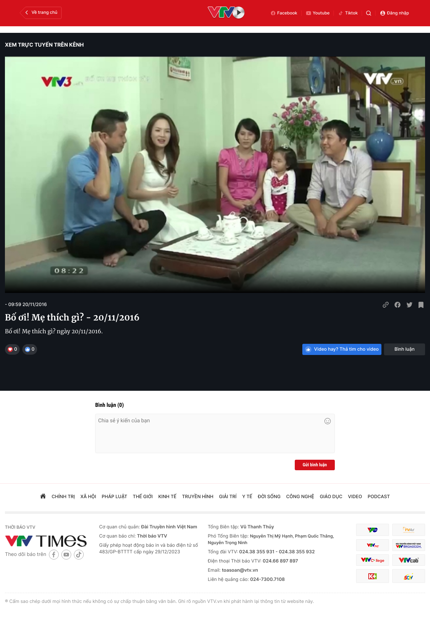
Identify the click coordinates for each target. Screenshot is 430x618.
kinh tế (167, 496)
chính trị (63, 496)
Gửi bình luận (315, 465)
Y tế (247, 496)
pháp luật (114, 496)
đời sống (269, 496)
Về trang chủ (40, 12)
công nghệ (300, 496)
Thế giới (143, 496)
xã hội (88, 496)
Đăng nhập (394, 13)
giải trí (227, 496)
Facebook (283, 13)
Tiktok (348, 13)
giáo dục (331, 496)
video (355, 496)
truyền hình (198, 496)
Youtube (318, 13)
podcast (379, 496)
